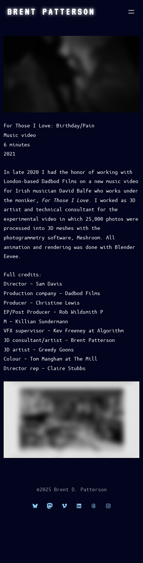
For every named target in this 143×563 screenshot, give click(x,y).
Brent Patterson (51, 12)
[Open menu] (131, 11)
